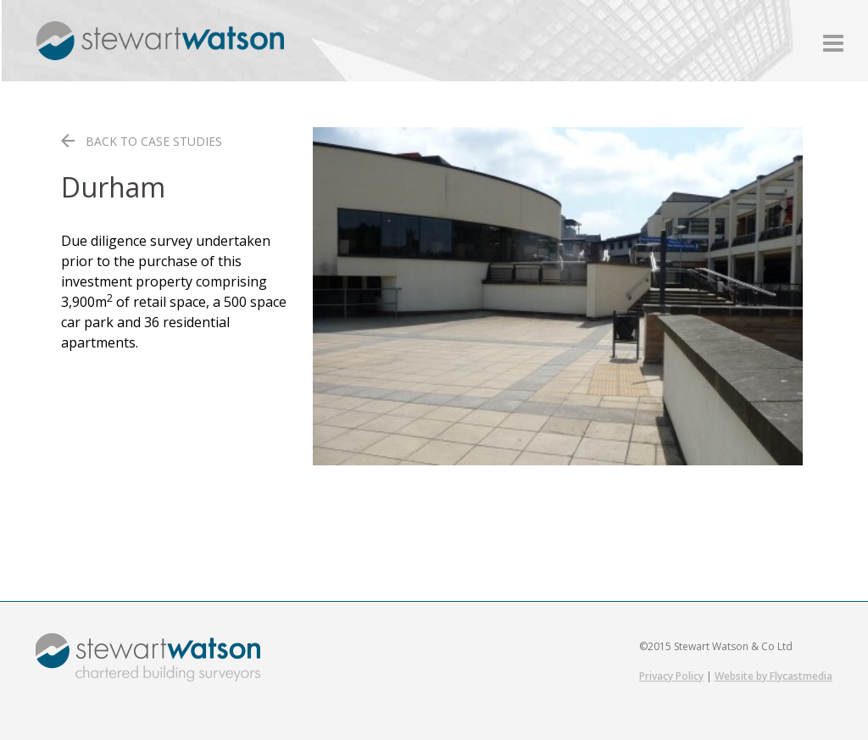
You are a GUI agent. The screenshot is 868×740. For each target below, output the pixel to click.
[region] (558, 296)
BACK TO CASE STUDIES (154, 141)
